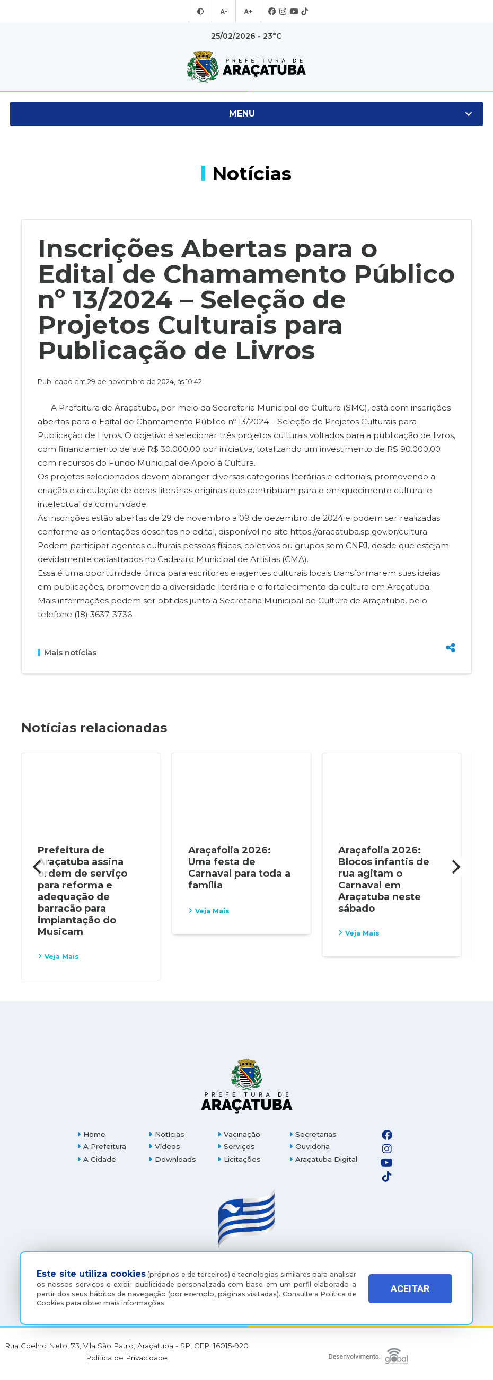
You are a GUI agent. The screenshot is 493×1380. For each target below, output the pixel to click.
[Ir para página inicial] (246, 66)
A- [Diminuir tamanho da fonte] (224, 11)
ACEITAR (410, 1290)
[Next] (454, 866)
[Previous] (38, 866)
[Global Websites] (368, 1353)
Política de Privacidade (127, 1358)
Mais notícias (67, 652)
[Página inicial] (246, 1086)
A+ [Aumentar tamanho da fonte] (248, 11)
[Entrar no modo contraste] (201, 11)
